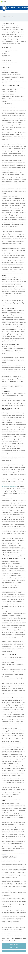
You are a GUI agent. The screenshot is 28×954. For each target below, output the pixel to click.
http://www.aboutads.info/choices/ (9, 484)
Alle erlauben (14, 950)
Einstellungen (14, 947)
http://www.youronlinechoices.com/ (9, 486)
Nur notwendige (14, 944)
